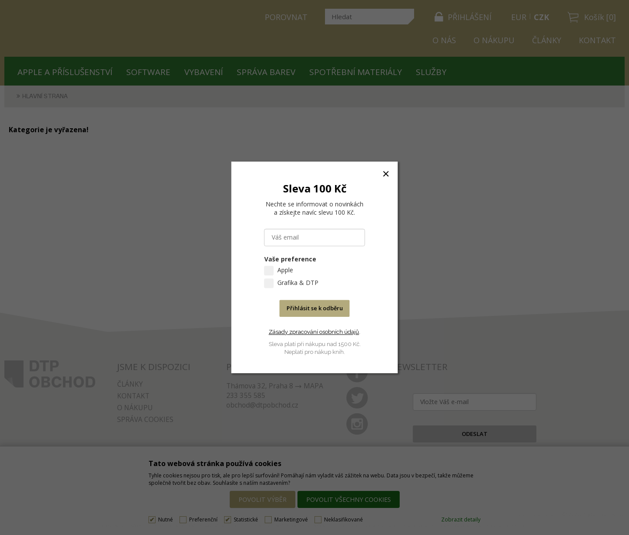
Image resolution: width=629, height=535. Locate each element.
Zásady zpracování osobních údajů (314, 332)
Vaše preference (290, 259)
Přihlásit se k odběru (315, 308)
